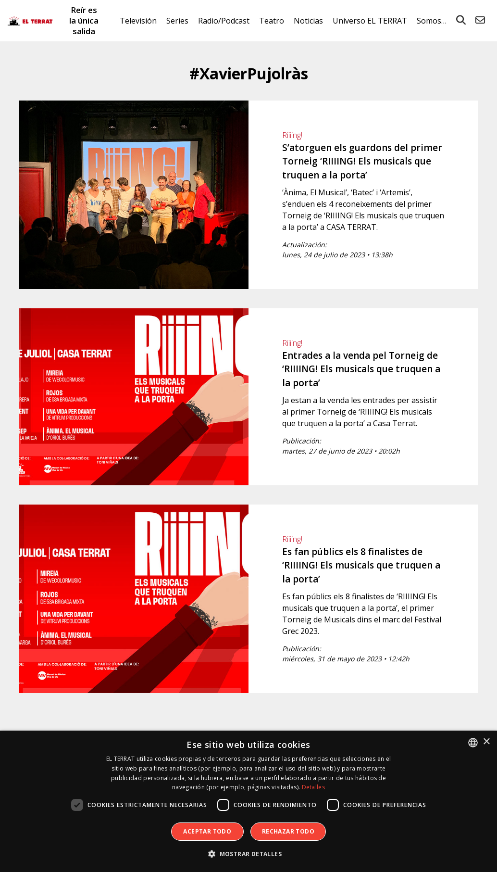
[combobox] (473, 742)
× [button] (486, 742)
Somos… (432, 20)
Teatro (271, 20)
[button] (248, 854)
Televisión (138, 20)
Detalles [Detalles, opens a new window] (313, 787)
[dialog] (248, 801)
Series (177, 20)
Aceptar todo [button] (207, 831)
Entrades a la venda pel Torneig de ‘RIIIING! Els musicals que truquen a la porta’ (361, 369)
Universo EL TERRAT (370, 20)
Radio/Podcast (223, 20)
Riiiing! (292, 135)
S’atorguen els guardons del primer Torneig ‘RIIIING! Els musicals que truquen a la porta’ (362, 161)
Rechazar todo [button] (288, 831)
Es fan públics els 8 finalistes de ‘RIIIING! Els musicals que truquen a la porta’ (361, 565)
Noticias (308, 20)
